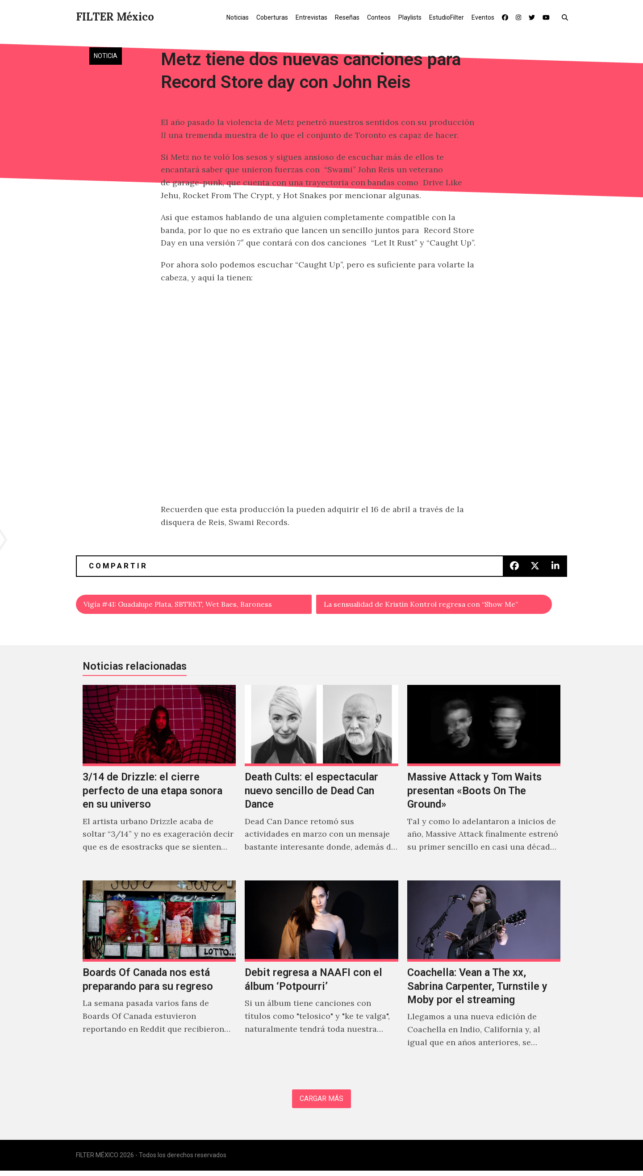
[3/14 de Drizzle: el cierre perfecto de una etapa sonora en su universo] (159, 781)
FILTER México (115, 17)
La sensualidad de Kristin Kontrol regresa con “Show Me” (436, 605)
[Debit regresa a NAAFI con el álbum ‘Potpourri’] (321, 976)
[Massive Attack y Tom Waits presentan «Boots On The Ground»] (483, 781)
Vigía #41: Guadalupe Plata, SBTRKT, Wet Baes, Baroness (194, 605)
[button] (567, 17)
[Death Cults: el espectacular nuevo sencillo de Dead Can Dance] (321, 781)
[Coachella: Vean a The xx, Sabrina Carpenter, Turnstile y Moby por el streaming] (483, 976)
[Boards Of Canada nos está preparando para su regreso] (159, 976)
